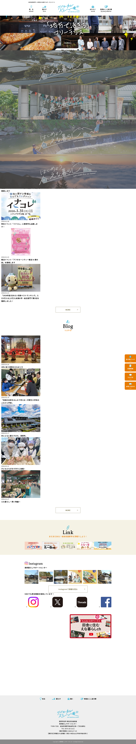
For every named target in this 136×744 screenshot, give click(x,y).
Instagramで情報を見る (68, 589)
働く (71, 699)
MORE (68, 310)
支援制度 (130, 369)
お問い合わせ (130, 386)
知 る (31, 10)
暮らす (44, 10)
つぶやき (130, 377)
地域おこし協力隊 (106, 10)
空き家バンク (130, 359)
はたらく (93, 10)
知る (43, 699)
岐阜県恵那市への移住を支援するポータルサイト (42, 2)
